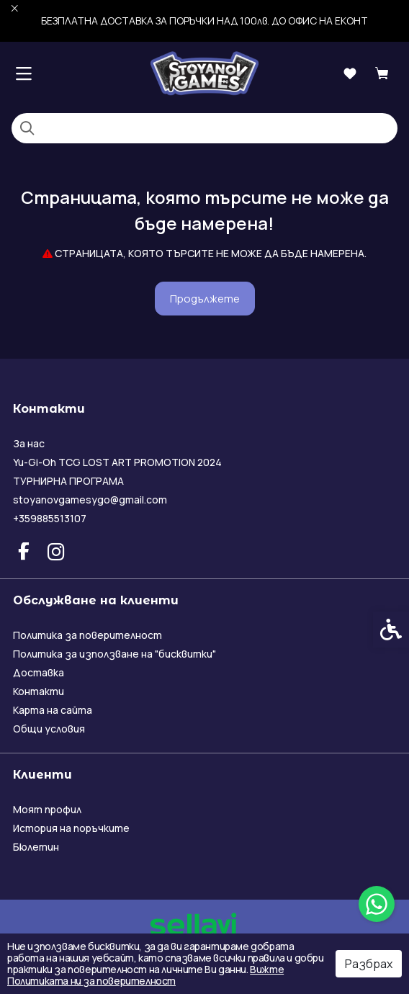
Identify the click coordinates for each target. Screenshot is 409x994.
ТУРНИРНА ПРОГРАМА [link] (68, 481)
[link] (377, 904)
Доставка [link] (38, 672)
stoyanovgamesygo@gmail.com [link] (90, 499)
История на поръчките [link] (71, 828)
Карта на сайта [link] (52, 710)
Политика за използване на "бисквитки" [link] (114, 654)
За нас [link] (29, 443)
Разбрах (368, 964)
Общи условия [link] (49, 728)
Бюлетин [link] (36, 847)
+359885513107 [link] (49, 518)
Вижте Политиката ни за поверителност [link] (145, 975)
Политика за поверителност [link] (87, 635)
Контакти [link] (38, 691)
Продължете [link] (205, 298)
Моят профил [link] (47, 809)
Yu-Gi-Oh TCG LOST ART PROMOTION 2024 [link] (117, 462)
